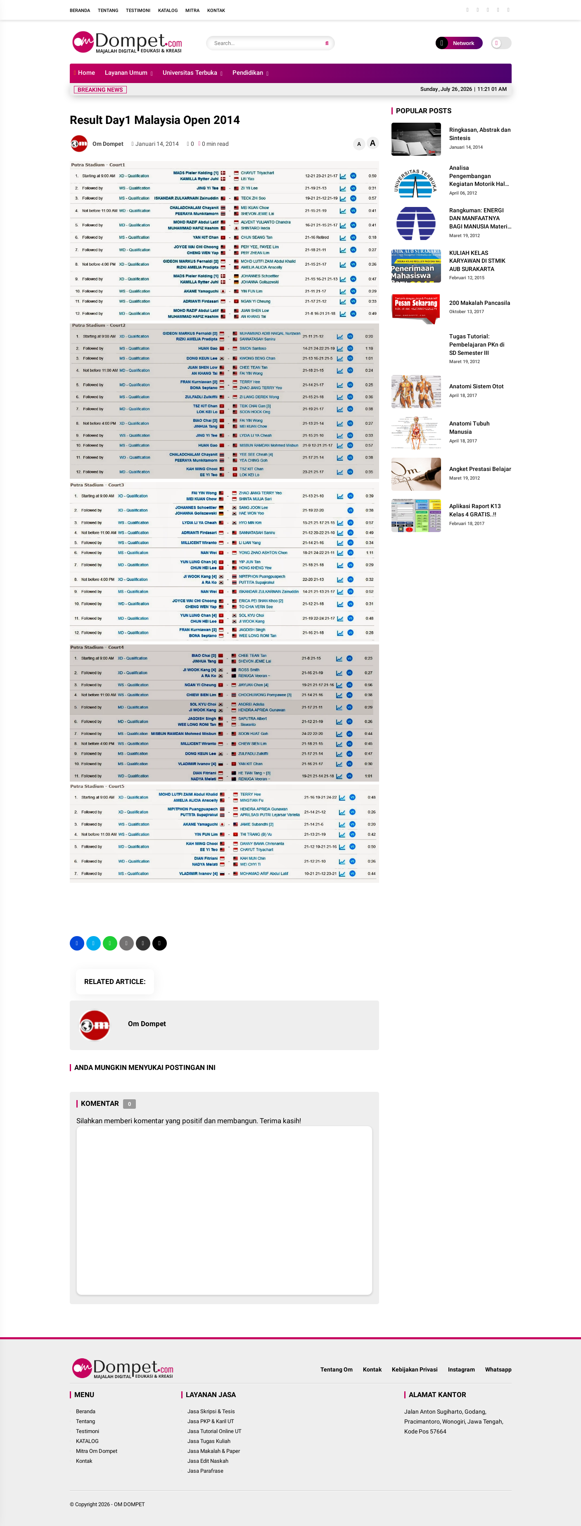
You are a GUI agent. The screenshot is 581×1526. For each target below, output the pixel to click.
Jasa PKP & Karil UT (210, 1421)
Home (84, 72)
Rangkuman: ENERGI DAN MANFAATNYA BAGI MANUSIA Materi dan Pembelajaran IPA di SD (478, 219)
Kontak (216, 10)
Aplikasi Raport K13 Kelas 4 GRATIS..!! (475, 510)
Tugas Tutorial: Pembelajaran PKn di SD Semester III (477, 344)
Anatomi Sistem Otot (476, 386)
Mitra (192, 10)
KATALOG (87, 1441)
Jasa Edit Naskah (207, 1461)
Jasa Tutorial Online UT (214, 1431)
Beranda (80, 10)
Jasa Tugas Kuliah (208, 1441)
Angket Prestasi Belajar (480, 469)
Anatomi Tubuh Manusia (469, 427)
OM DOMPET (129, 1504)
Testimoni (138, 10)
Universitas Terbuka (190, 72)
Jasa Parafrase (205, 1471)
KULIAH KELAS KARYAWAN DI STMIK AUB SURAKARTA (477, 261)
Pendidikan (247, 72)
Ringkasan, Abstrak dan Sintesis (480, 133)
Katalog (168, 10)
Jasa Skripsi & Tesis (211, 1411)
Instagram (461, 1369)
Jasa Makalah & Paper (213, 1451)
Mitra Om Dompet (96, 1451)
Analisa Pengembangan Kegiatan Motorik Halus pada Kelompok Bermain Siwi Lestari (480, 176)
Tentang (108, 10)
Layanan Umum (126, 72)
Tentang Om (336, 1369)
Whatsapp (498, 1369)
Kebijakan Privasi (415, 1369)
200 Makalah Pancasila (479, 302)
